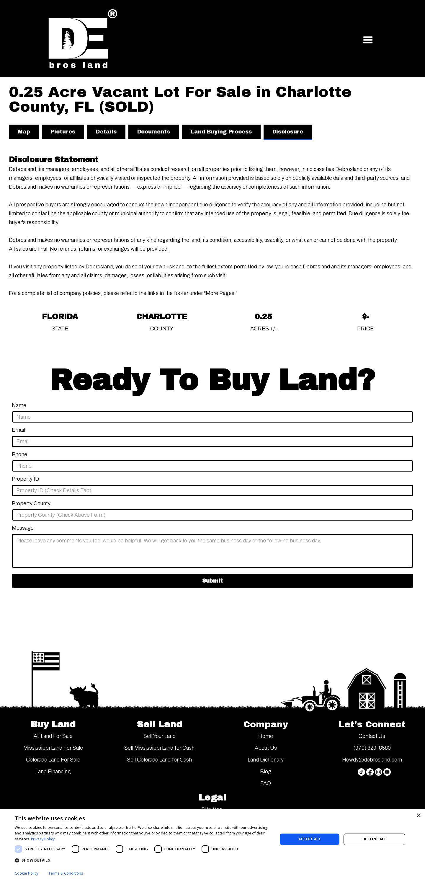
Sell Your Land (159, 736)
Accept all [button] (309, 839)
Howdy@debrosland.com (372, 760)
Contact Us (372, 736)
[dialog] (212, 848)
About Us (266, 748)
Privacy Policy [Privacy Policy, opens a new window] (43, 839)
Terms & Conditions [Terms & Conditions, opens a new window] (65, 873)
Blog (265, 772)
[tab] (24, 132)
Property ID (25, 479)
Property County (31, 503)
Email (18, 430)
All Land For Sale (53, 736)
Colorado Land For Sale (53, 760)
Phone (19, 454)
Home (265, 736)
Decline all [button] (374, 839)
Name (19, 405)
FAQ (265, 783)
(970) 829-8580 (372, 748)
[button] (368, 40)
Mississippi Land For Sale (53, 748)
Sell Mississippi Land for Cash (159, 748)
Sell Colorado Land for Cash (159, 760)
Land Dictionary (266, 760)
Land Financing (53, 772)
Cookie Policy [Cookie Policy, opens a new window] (26, 873)
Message (23, 528)
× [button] (418, 815)
